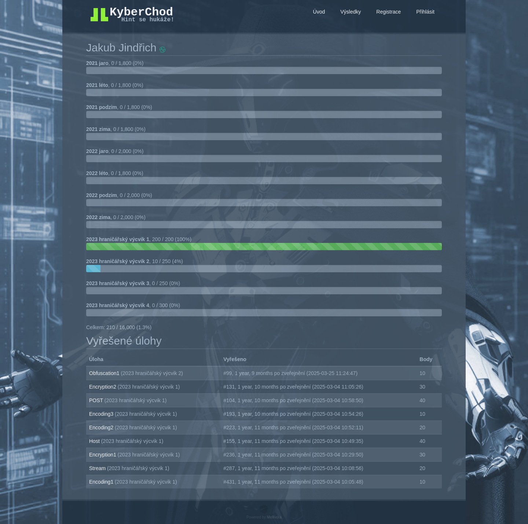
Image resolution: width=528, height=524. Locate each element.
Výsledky (350, 12)
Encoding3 (102, 414)
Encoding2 (102, 427)
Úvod (319, 12)
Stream (98, 468)
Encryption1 (103, 455)
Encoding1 (102, 482)
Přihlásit (425, 12)
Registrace (388, 12)
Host (95, 441)
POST (96, 400)
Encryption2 (103, 387)
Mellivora (274, 517)
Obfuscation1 (105, 373)
